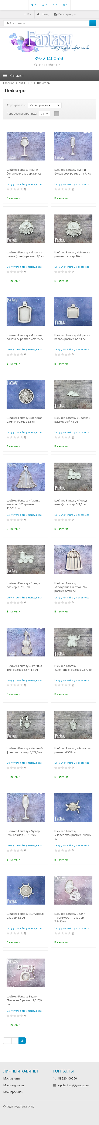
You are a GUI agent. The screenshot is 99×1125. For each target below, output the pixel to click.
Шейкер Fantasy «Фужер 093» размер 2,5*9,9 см (23, 833)
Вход (42, 14)
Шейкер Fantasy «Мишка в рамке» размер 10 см (72, 254)
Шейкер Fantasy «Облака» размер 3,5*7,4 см (72, 419)
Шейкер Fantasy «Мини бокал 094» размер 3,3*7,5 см (24, 173)
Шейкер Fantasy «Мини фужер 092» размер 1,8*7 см (72, 171)
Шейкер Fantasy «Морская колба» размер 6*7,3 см (72, 337)
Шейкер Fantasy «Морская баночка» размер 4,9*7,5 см (25, 337)
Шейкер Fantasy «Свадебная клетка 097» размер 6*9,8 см (70, 587)
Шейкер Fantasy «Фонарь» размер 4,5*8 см (72, 750)
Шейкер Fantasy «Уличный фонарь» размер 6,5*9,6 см (25, 750)
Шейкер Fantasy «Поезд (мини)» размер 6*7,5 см (70, 502)
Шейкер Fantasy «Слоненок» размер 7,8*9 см (73, 668)
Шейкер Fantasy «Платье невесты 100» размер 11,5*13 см (24, 504)
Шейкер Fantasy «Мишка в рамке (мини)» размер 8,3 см (25, 254)
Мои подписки (13, 1085)
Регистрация (65, 14)
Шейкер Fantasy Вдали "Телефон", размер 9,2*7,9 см (24, 1000)
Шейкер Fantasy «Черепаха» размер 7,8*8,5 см (72, 835)
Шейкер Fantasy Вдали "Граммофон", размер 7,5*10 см (69, 917)
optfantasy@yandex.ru (73, 1085)
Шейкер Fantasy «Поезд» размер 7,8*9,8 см (23, 585)
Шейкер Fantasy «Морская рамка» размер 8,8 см (24, 419)
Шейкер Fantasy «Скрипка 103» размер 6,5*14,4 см (24, 668)
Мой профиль (13, 1092)
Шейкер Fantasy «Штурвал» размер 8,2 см (25, 915)
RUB (28, 14)
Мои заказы (11, 1078)
